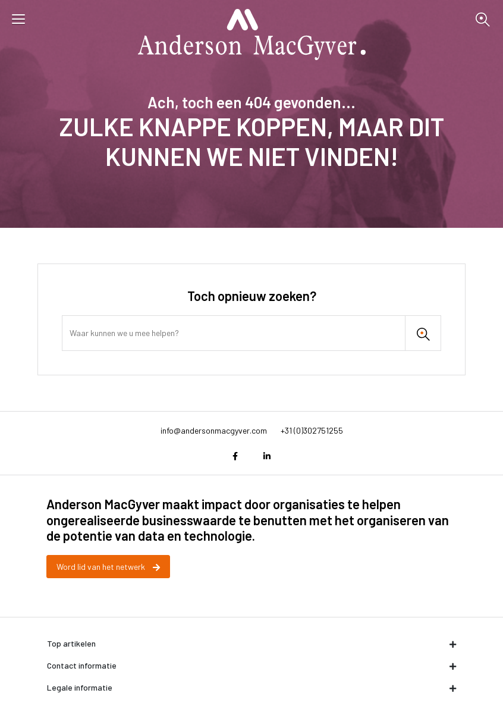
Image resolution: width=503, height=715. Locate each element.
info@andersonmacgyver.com (214, 430)
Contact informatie (251, 665)
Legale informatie (251, 687)
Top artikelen (251, 643)
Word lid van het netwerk (108, 567)
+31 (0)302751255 (312, 430)
